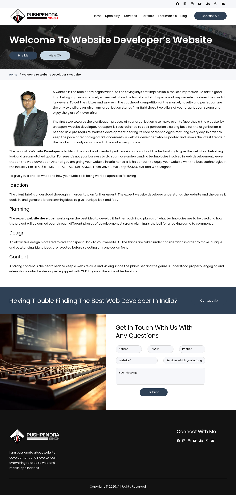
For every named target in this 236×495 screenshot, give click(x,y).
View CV (55, 55)
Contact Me (210, 16)
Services (130, 16)
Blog (183, 16)
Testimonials (167, 16)
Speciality (112, 16)
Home (97, 16)
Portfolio (147, 16)
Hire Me (23, 55)
